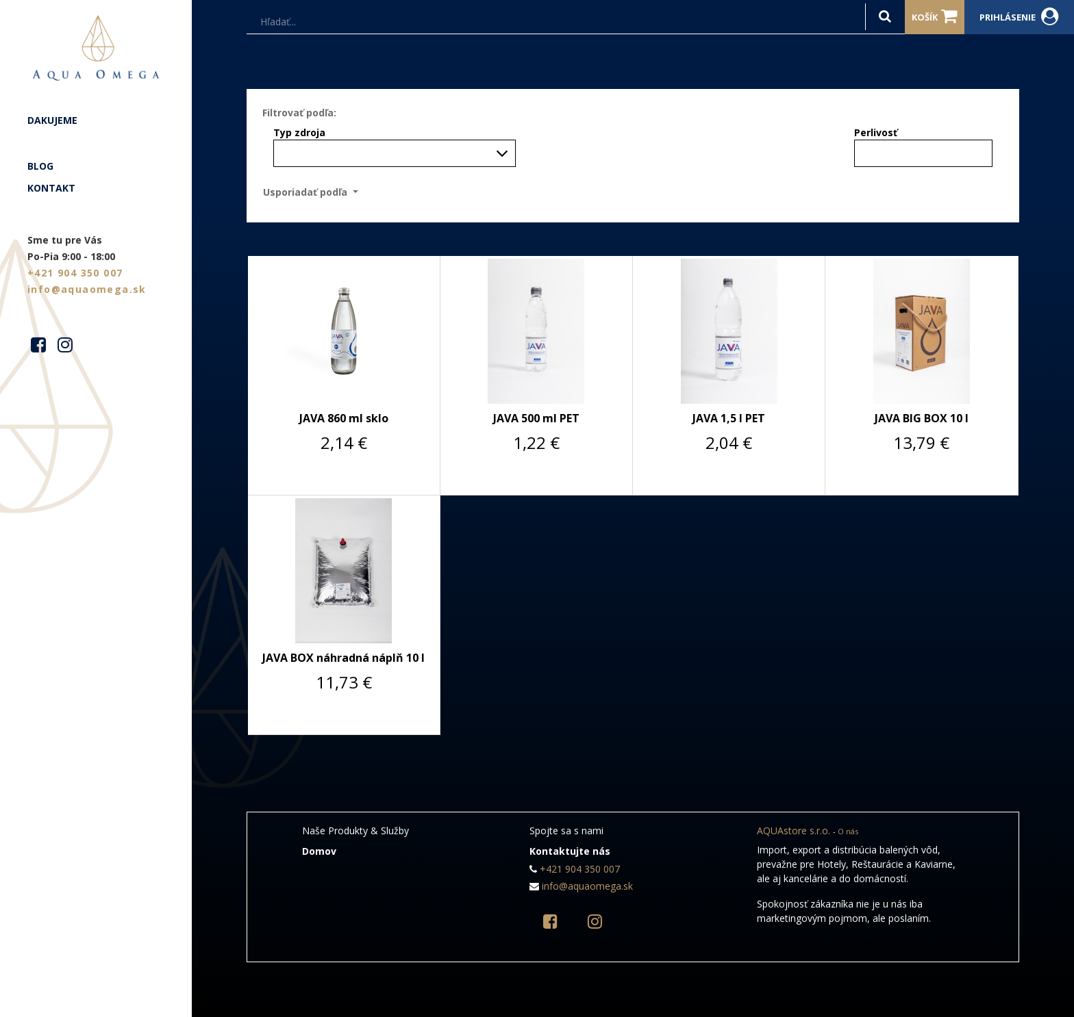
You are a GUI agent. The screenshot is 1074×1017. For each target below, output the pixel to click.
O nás (848, 831)
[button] (315, 192)
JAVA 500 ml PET (536, 418)
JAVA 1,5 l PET (728, 418)
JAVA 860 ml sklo (343, 418)
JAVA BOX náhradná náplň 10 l (343, 657)
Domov (319, 851)
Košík (935, 16)
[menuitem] (96, 120)
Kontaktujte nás (569, 851)
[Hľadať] (885, 17)
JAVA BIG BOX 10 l (922, 418)
